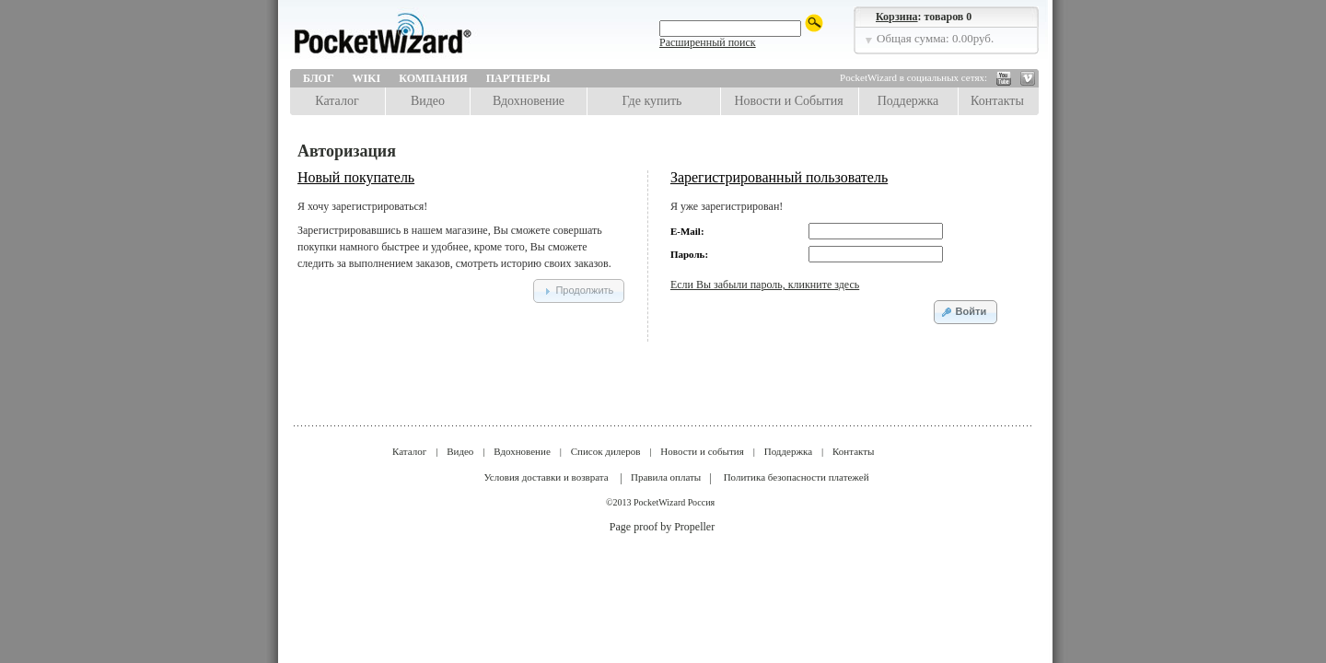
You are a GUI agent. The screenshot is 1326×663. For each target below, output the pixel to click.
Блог (318, 78)
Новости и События (788, 101)
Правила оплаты (666, 477)
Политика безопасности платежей (796, 477)
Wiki (367, 78)
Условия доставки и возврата (545, 477)
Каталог (336, 101)
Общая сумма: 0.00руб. (935, 38)
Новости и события (701, 451)
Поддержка (908, 101)
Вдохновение (528, 101)
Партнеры (518, 78)
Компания (433, 78)
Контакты (997, 101)
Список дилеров (606, 451)
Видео (428, 101)
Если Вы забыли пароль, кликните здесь (764, 284)
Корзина (897, 16)
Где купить (652, 101)
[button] (578, 291)
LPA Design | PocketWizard (423, 39)
